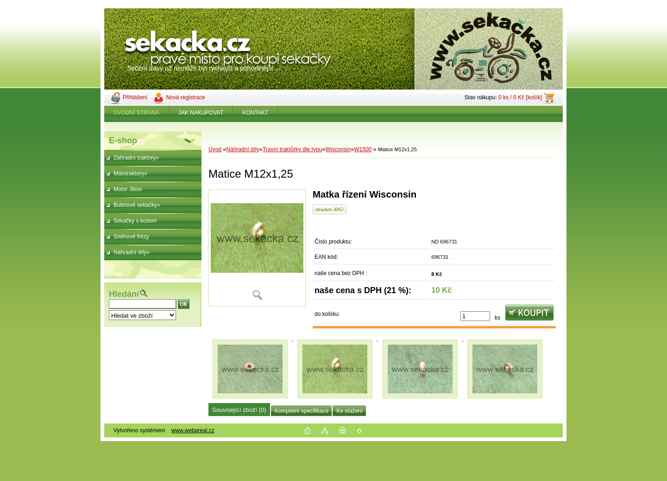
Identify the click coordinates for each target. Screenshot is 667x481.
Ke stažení (349, 411)
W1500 (362, 149)
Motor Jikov (127, 189)
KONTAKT (255, 112)
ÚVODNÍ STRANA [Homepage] (136, 112)
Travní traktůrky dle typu (292, 149)
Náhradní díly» (131, 252)
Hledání (124, 294)
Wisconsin (338, 149)
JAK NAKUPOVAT (201, 112)
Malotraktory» (130, 173)
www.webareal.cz (192, 430)
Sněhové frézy (131, 236)
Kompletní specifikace (302, 411)
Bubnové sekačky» (136, 205)
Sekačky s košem (135, 221)
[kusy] (475, 316)
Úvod (214, 149)
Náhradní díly (242, 149)
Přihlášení (135, 97)
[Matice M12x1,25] (257, 248)
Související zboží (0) (239, 409)
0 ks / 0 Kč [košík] (520, 97)
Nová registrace (185, 97)
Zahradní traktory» (136, 157)
